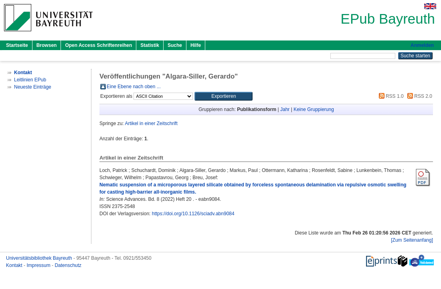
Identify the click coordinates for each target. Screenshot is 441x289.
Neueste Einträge (32, 87)
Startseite (17, 45)
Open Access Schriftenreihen (98, 45)
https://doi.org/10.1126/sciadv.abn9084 (193, 213)
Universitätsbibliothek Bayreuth (39, 258)
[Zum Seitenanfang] (412, 240)
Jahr (284, 109)
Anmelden (422, 45)
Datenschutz (68, 265)
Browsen (46, 45)
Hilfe (195, 45)
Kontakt (15, 265)
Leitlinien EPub (30, 80)
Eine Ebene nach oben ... (134, 86)
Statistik (149, 45)
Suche (175, 45)
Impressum (39, 265)
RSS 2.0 (418, 96)
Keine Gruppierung (313, 109)
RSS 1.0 (390, 96)
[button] (223, 96)
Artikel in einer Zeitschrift (151, 123)
